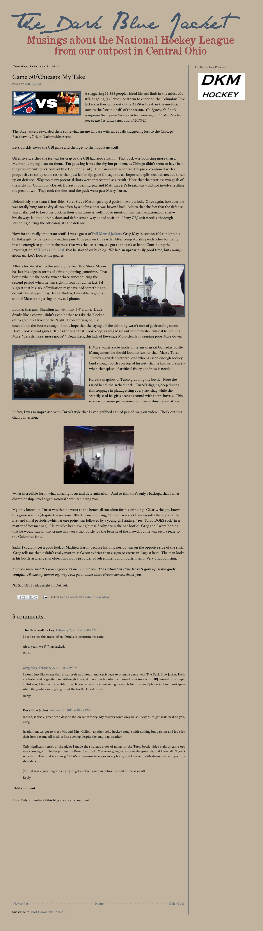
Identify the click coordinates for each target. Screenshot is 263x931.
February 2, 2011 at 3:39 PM (58, 668)
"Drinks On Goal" (51, 249)
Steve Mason (102, 597)
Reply (27, 653)
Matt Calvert (86, 597)
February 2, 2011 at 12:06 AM (76, 630)
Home (99, 903)
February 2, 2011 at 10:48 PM (70, 710)
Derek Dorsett (68, 597)
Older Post (176, 903)
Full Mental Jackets (107, 233)
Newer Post (21, 903)
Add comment (24, 788)
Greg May (30, 668)
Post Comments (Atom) (48, 912)
